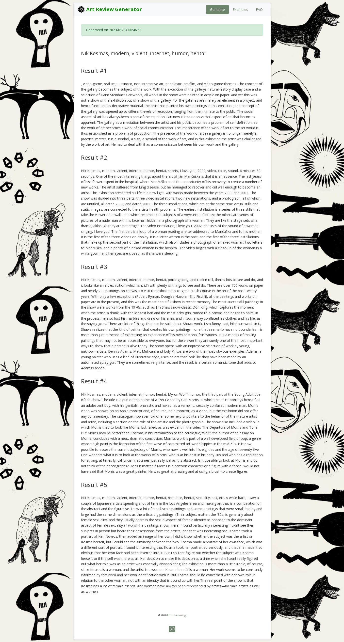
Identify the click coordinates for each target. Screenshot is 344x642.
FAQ (259, 9)
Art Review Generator (110, 9)
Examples (240, 9)
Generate (217, 9)
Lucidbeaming (176, 615)
